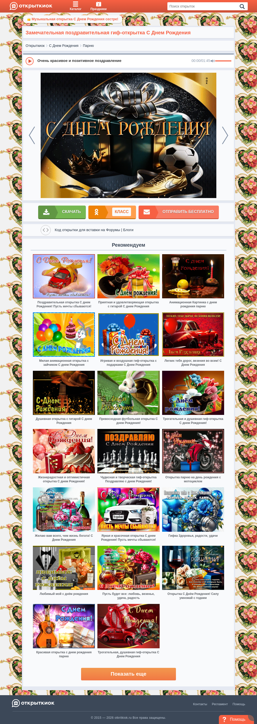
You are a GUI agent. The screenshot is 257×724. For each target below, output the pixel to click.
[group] (128, 61)
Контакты (200, 704)
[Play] (30, 61)
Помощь (239, 704)
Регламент (220, 704)
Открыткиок (35, 46)
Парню (88, 46)
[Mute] (212, 61)
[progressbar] (223, 61)
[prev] (31, 135)
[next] (225, 135)
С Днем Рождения (63, 46)
